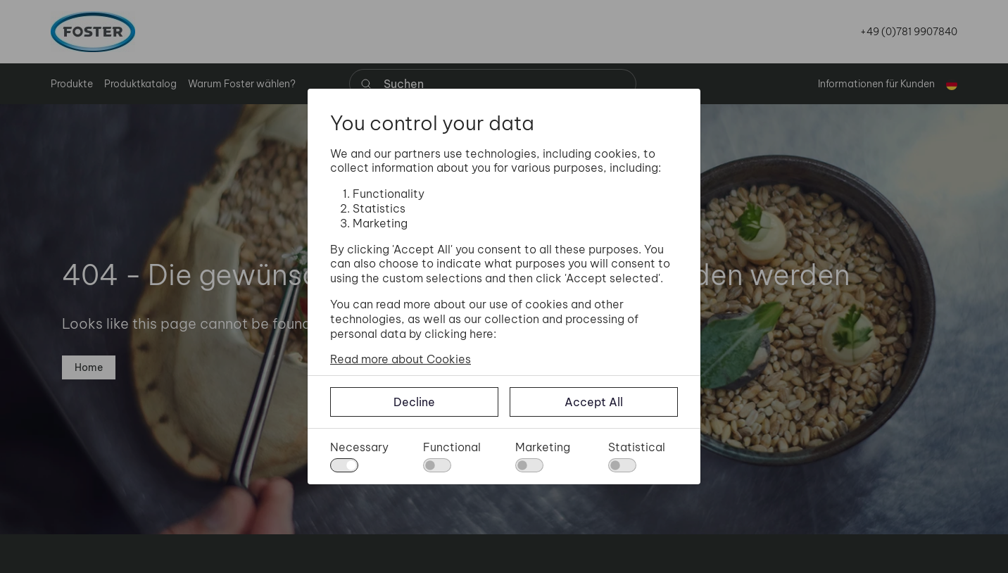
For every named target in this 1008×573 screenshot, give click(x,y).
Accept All (594, 402)
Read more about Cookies (400, 359)
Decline (414, 402)
